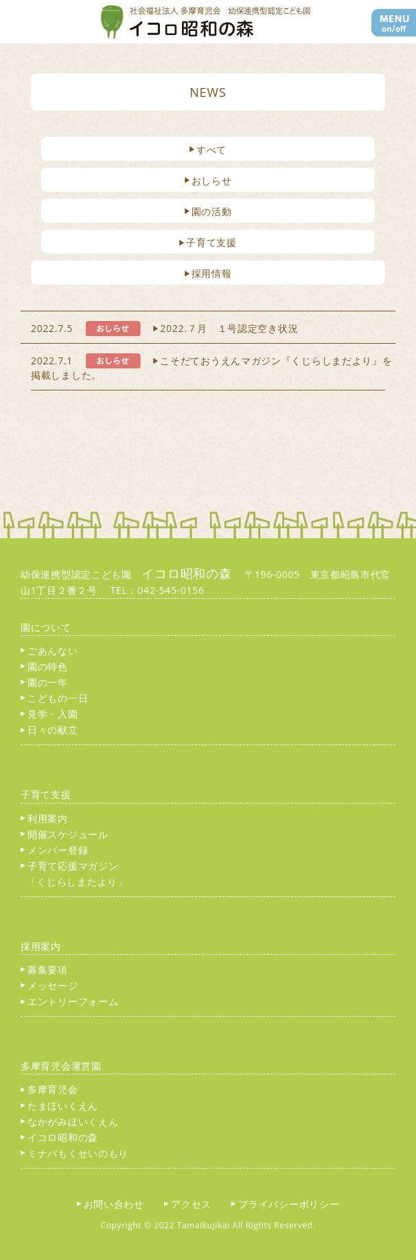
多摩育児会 (49, 1089)
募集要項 (44, 969)
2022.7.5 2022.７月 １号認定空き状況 (164, 328)
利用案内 (44, 818)
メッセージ (49, 985)
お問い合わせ (115, 1204)
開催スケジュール (64, 834)
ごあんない (49, 650)
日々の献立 (49, 729)
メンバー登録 (54, 849)
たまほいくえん (59, 1105)
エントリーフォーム (69, 1001)
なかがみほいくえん (69, 1121)
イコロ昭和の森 (59, 1137)
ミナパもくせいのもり (74, 1153)
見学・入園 (49, 713)
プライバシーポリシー (290, 1204)
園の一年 (44, 682)
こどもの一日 (54, 698)
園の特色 (44, 666)
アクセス (193, 1204)
